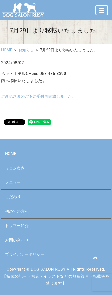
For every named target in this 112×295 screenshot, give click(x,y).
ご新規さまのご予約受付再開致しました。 (38, 96)
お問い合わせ (17, 240)
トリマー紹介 (17, 225)
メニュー (13, 182)
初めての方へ (17, 211)
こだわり (13, 197)
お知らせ (26, 50)
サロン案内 (15, 168)
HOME (6, 50)
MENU (102, 12)
